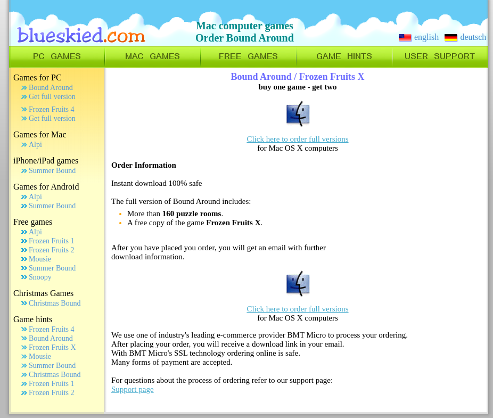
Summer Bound (52, 171)
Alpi (35, 145)
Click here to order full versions (297, 139)
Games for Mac (40, 134)
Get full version (52, 97)
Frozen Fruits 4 (52, 109)
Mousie (40, 259)
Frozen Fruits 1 (52, 241)
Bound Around (51, 88)
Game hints (32, 319)
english (419, 37)
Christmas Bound (55, 303)
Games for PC (37, 77)
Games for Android (46, 186)
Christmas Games (43, 293)
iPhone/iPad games (45, 160)
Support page (132, 389)
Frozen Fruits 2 (52, 250)
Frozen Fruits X (52, 347)
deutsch (465, 37)
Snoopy (40, 277)
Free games (32, 221)
